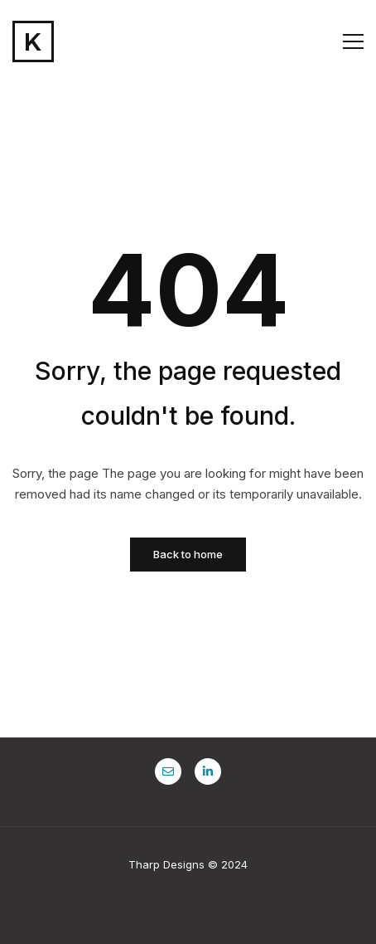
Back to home (188, 554)
